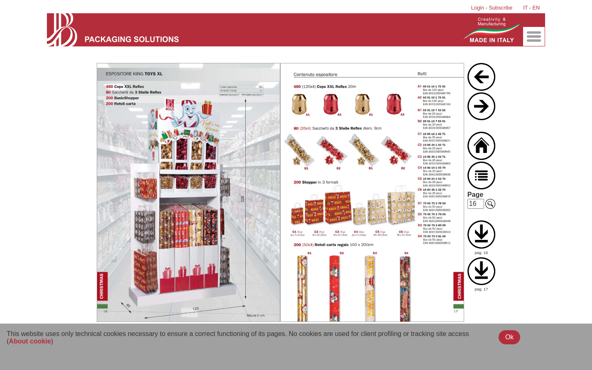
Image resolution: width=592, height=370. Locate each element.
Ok (509, 337)
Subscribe (500, 8)
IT (525, 8)
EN (536, 8)
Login (477, 8)
